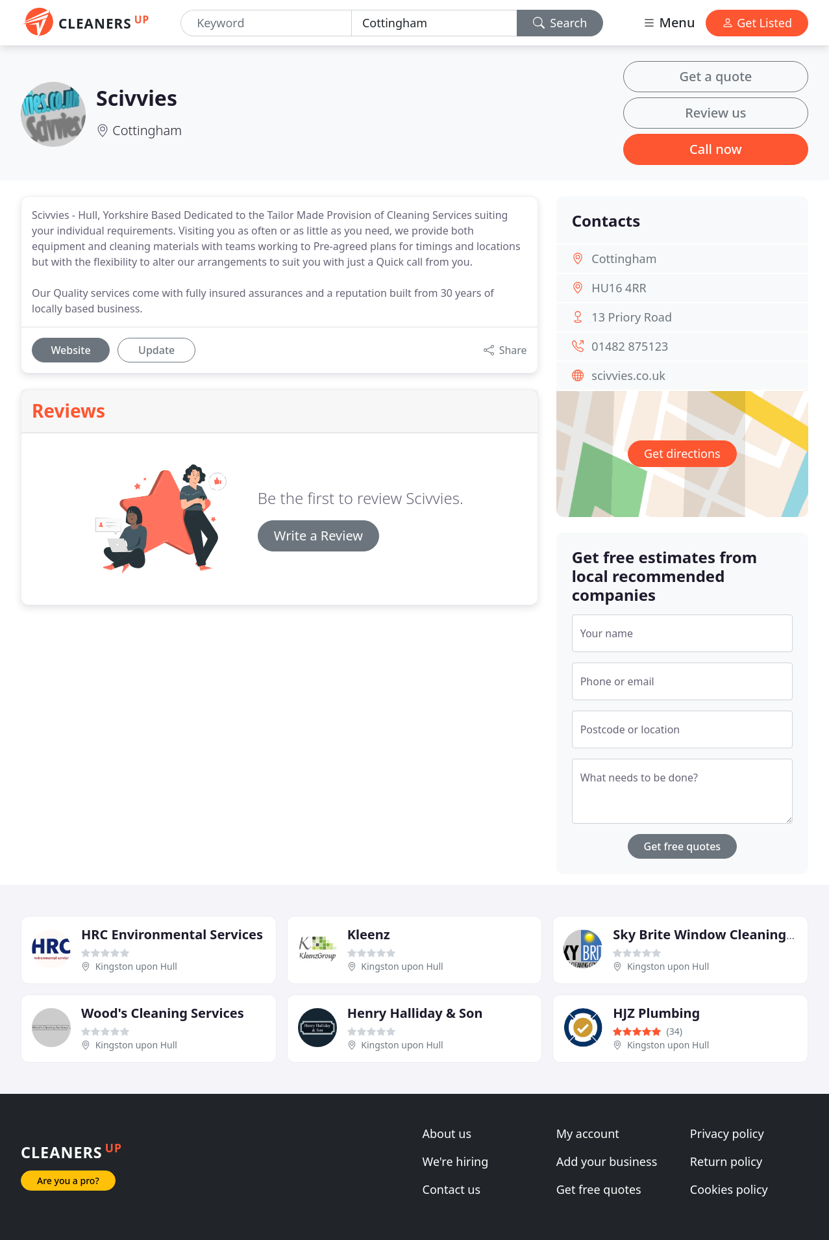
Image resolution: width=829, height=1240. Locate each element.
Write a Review (318, 535)
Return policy (726, 1161)
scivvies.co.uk (628, 375)
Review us (715, 112)
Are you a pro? (68, 1180)
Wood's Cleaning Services (162, 1013)
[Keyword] (266, 23)
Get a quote (715, 76)
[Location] (434, 23)
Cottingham (147, 130)
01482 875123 (629, 346)
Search (560, 23)
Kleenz (368, 934)
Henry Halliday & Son (415, 1013)
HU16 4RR (618, 288)
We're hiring (456, 1161)
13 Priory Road (631, 317)
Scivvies (136, 98)
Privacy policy (727, 1133)
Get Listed (757, 23)
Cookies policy (729, 1189)
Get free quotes (682, 846)
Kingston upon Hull (136, 966)
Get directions (682, 453)
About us (447, 1133)
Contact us (452, 1189)
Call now (715, 149)
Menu (669, 22)
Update (156, 350)
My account (587, 1133)
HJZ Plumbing (656, 1013)
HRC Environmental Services (172, 934)
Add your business (607, 1161)
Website (70, 350)
